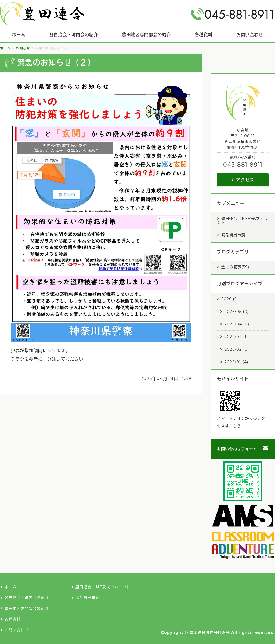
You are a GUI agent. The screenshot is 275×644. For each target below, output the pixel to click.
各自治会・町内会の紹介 (73, 34)
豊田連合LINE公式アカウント (242, 220)
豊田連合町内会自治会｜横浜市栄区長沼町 (42, 14)
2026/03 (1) (236, 336)
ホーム (18, 34)
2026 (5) (229, 298)
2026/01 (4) (236, 362)
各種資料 (203, 34)
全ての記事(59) (235, 267)
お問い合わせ (17, 630)
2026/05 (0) (237, 311)
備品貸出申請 (233, 235)
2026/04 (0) (237, 324)
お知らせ (23, 48)
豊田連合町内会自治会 (210, 632)
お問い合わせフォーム (237, 449)
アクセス (245, 179)
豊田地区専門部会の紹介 (146, 34)
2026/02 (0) (237, 349)
